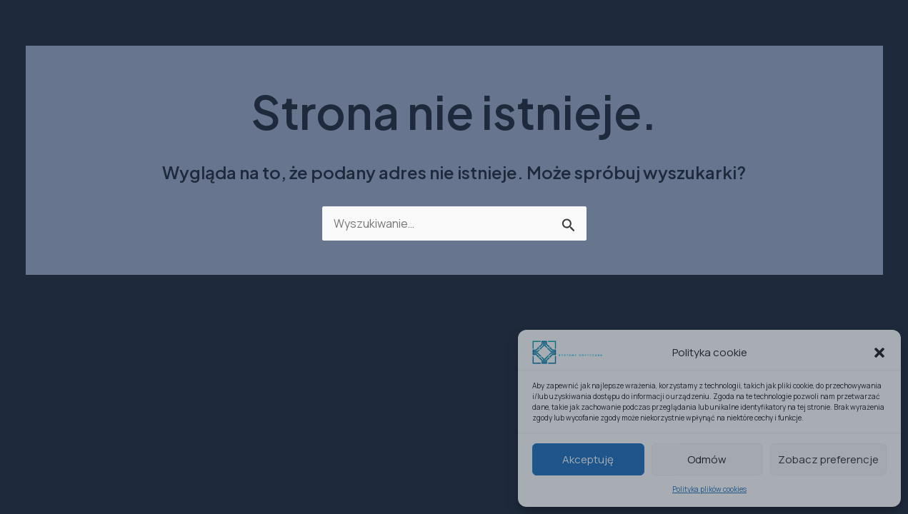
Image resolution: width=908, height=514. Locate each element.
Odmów (707, 459)
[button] (879, 353)
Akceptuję (588, 459)
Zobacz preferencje (828, 459)
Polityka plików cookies (709, 489)
